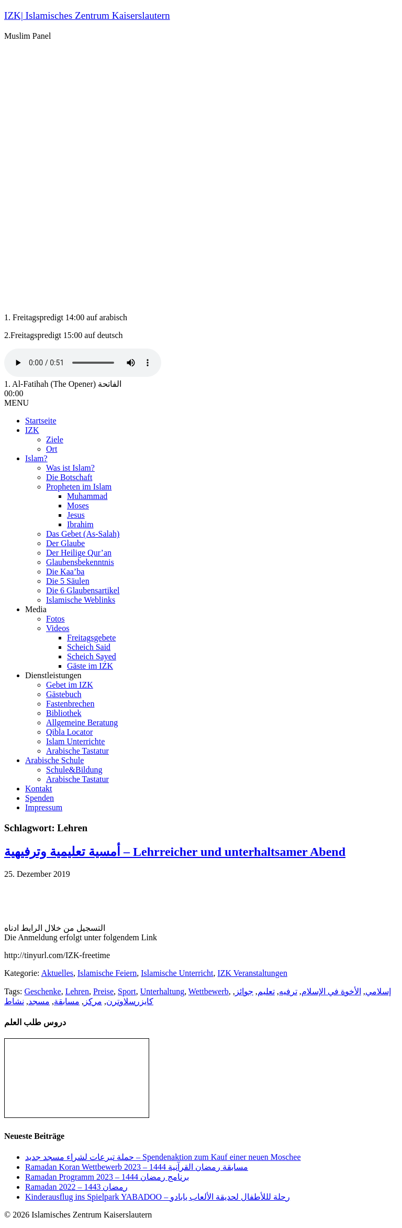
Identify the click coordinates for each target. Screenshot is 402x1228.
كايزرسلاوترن (129, 1001)
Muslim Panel (27, 35)
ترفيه (288, 991)
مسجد (39, 1001)
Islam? (36, 458)
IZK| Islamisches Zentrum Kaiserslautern (87, 15)
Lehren (77, 991)
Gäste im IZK (90, 665)
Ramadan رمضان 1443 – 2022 (76, 1186)
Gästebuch (64, 694)
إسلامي (378, 991)
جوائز (244, 991)
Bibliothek (64, 713)
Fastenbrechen (70, 703)
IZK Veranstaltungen (252, 973)
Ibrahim (80, 524)
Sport (127, 991)
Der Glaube (65, 543)
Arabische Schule (54, 760)
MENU (16, 402)
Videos (57, 628)
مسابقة (67, 1001)
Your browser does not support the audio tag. (82, 363)
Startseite (41, 420)
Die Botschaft (69, 477)
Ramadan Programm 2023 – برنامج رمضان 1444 (107, 1176)
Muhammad (87, 496)
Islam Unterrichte (75, 741)
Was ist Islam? (70, 467)
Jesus (76, 514)
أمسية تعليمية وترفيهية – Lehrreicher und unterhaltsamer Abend (174, 851)
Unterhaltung (162, 991)
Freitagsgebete (91, 637)
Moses (78, 505)
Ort (51, 448)
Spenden (39, 798)
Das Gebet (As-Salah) (82, 533)
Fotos (55, 618)
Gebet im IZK (69, 684)
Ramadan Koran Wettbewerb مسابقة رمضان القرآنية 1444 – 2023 (136, 1166)
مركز (93, 1001)
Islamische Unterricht (177, 973)
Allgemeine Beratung (82, 722)
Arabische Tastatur (77, 750)
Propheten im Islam (78, 486)
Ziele (54, 439)
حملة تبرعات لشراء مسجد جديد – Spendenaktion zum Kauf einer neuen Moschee (163, 1157)
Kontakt (38, 788)
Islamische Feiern (107, 973)
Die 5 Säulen (68, 581)
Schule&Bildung (74, 769)
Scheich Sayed (91, 656)
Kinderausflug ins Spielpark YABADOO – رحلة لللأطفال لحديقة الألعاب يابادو (157, 1196)
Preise (103, 991)
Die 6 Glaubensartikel (82, 590)
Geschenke (42, 991)
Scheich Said (88, 647)
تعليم (266, 991)
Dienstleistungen (53, 675)
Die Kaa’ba (65, 571)
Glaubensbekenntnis (80, 562)
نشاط (14, 1001)
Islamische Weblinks (80, 599)
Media (36, 609)
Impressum (43, 807)
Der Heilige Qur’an (78, 552)
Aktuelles (57, 973)
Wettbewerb (208, 991)
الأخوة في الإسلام (331, 991)
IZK (32, 430)
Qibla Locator (69, 731)
